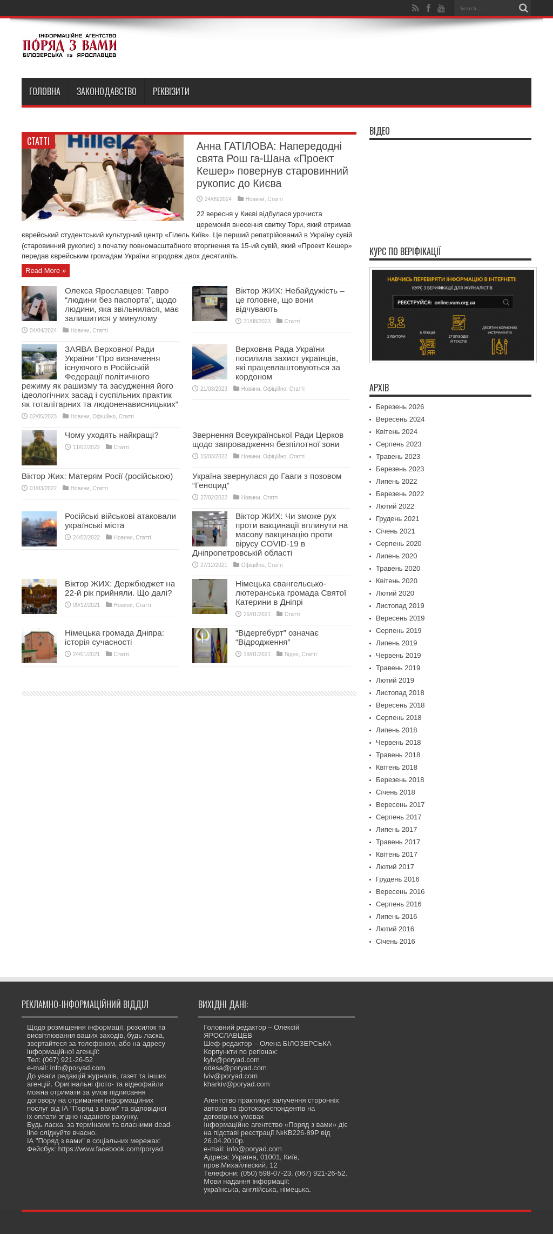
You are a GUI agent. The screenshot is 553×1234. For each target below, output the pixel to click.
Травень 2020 (398, 568)
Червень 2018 (398, 742)
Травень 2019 (398, 668)
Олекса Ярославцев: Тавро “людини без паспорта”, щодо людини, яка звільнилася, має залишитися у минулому (122, 304)
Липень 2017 (396, 829)
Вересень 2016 (400, 892)
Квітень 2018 (396, 767)
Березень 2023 (400, 469)
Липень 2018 (396, 730)
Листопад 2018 (400, 693)
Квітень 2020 (396, 581)
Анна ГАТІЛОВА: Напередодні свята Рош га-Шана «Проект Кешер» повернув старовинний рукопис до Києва (272, 164)
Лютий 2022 (395, 506)
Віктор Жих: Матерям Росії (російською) (97, 476)
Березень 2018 (400, 780)
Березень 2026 (400, 407)
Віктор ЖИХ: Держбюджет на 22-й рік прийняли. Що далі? (120, 588)
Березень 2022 (400, 494)
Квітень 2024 (396, 432)
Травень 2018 (398, 755)
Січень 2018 (395, 792)
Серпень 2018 (399, 717)
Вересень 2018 (400, 705)
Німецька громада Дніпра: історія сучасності (114, 637)
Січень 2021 (395, 531)
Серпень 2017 (399, 817)
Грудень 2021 (398, 519)
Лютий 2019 (395, 680)
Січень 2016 (395, 941)
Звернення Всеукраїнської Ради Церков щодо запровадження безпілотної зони (267, 439)
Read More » (45, 270)
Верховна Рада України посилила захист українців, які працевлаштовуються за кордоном (287, 362)
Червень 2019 (398, 655)
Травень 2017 (398, 842)
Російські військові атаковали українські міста (120, 520)
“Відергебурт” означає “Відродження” (277, 637)
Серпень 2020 (399, 543)
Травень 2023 (398, 456)
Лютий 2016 (395, 929)
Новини (255, 199)
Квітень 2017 (396, 854)
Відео (292, 654)
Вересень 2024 (400, 419)
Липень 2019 (396, 643)
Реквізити (171, 91)
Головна (44, 91)
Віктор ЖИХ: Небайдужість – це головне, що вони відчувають (290, 299)
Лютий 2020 (395, 593)
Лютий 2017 (395, 867)
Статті (38, 141)
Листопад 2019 (400, 606)
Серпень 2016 (399, 904)
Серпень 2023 (399, 444)
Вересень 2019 (400, 618)
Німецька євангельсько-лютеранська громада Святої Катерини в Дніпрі (290, 592)
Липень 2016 (396, 916)
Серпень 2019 (399, 630)
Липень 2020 (396, 556)
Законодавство (107, 91)
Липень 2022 (396, 481)
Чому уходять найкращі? (112, 434)
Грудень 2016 (398, 879)
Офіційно (104, 416)
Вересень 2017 (400, 805)
